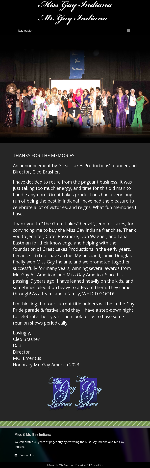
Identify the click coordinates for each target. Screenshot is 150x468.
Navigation (25, 31)
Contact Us (27, 455)
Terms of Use (97, 465)
